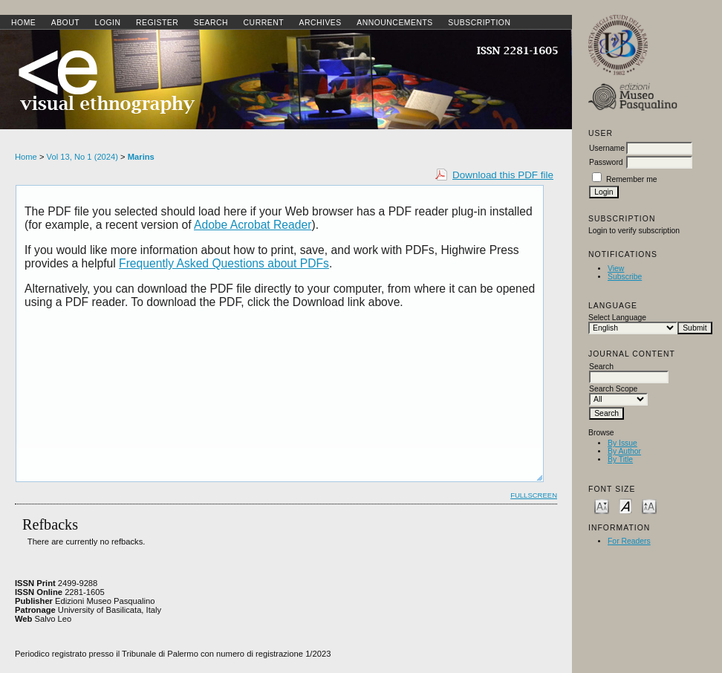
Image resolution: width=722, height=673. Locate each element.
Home (23, 23)
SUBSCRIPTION (479, 23)
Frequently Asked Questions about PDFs (224, 263)
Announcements (395, 23)
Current (264, 23)
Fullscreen (533, 495)
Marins (141, 156)
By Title (620, 459)
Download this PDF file (502, 175)
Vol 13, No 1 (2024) (82, 156)
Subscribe (625, 277)
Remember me (631, 179)
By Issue (622, 443)
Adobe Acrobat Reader (252, 224)
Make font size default (625, 505)
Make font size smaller (601, 505)
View (616, 268)
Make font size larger (649, 505)
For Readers (629, 541)
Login (108, 23)
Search (211, 23)
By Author (624, 451)
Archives (320, 23)
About (65, 23)
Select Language (617, 317)
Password (606, 162)
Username (607, 148)
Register (157, 23)
